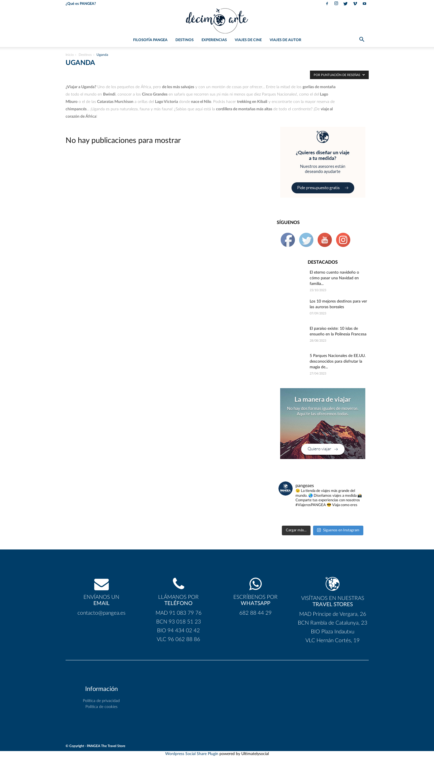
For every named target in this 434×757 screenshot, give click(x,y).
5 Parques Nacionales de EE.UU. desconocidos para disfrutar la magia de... (338, 361)
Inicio (70, 54)
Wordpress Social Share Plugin (192, 754)
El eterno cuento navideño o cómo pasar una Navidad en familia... (334, 278)
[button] (362, 41)
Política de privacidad (101, 701)
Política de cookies (101, 707)
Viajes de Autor (285, 40)
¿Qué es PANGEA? (81, 4)
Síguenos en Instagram (338, 530)
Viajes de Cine (248, 40)
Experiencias (214, 40)
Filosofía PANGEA (150, 40)
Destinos (184, 40)
